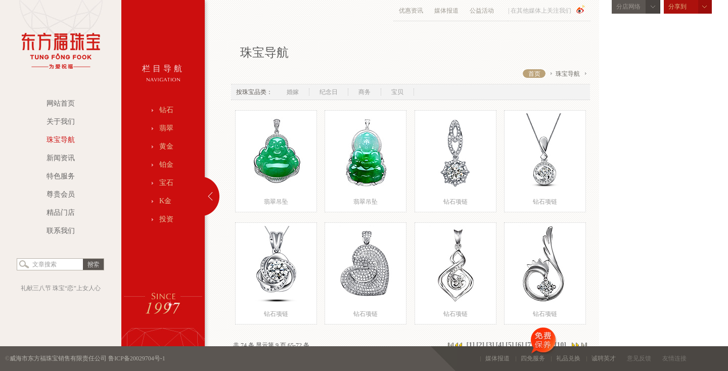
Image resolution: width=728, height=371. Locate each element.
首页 (534, 73)
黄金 (166, 146)
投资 (166, 219)
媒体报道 (446, 10)
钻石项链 (455, 201)
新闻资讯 (61, 158)
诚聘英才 (604, 358)
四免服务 (536, 354)
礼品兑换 (568, 358)
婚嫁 (293, 92)
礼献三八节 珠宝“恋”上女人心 (61, 288)
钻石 (166, 110)
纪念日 (329, 92)
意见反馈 (639, 358)
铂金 (166, 164)
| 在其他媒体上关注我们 (539, 10)
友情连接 (674, 358)
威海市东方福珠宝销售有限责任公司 (59, 358)
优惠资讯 (411, 10)
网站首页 (61, 103)
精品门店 (61, 212)
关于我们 (61, 121)
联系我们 (61, 231)
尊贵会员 (61, 194)
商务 (364, 92)
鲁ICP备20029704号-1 (136, 358)
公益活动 (482, 10)
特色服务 (61, 176)
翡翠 (166, 128)
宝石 (166, 183)
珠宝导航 (61, 140)
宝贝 (397, 92)
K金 (165, 201)
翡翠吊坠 (276, 201)
